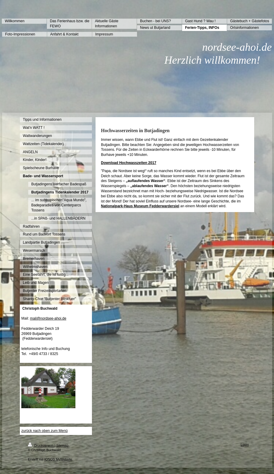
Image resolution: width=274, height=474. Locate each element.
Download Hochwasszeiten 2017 (128, 163)
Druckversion (41, 445)
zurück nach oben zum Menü (44, 431)
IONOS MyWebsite (58, 459)
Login (245, 444)
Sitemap (62, 445)
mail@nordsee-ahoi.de (48, 318)
